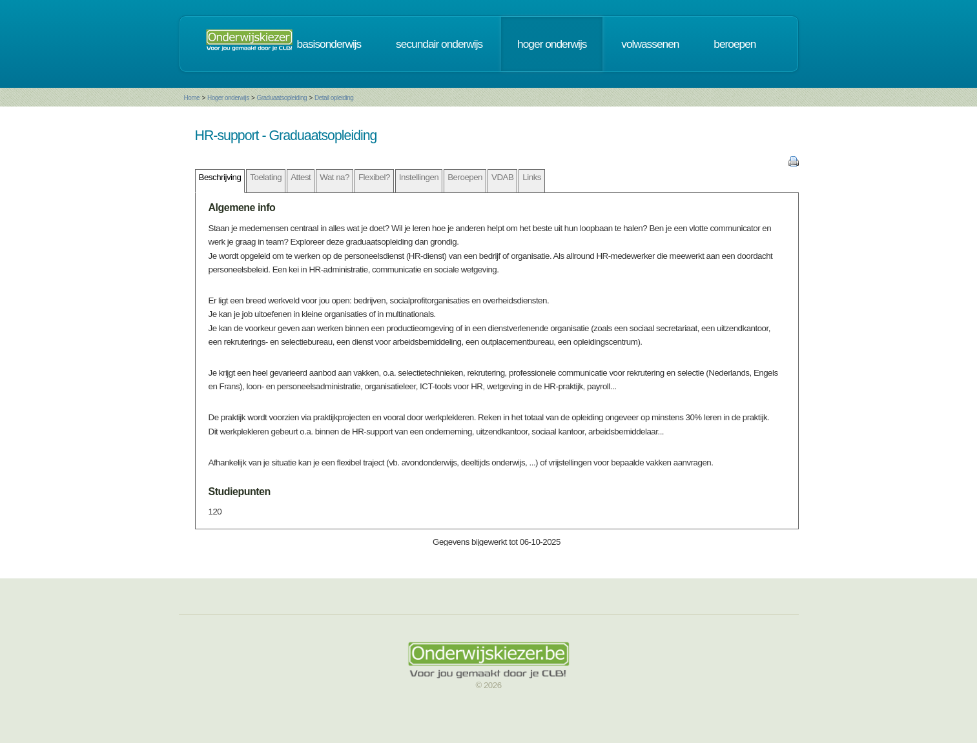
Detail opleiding (333, 97)
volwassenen (650, 43)
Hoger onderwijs (228, 97)
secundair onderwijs (439, 43)
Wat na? (334, 177)
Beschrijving (220, 177)
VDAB (502, 177)
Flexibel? (374, 177)
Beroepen (464, 177)
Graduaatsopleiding (281, 97)
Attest (301, 177)
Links (531, 177)
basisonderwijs (329, 43)
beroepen (735, 43)
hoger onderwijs (551, 43)
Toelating (266, 177)
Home (192, 97)
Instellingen (418, 177)
